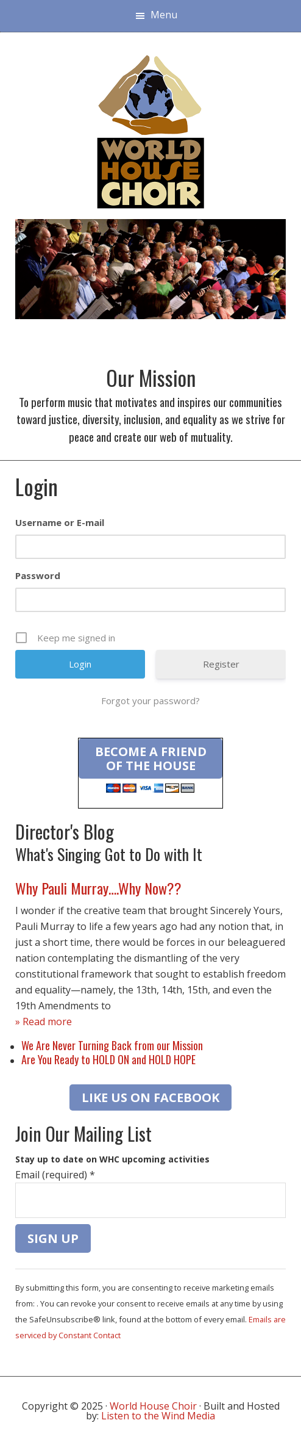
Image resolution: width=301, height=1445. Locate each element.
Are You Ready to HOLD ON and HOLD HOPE (108, 1059)
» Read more (43, 1021)
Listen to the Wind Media (158, 1415)
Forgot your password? (150, 700)
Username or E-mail (59, 522)
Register (221, 664)
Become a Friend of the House (151, 758)
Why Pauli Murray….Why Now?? (98, 888)
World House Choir (153, 1406)
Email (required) (55, 1174)
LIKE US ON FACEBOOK (150, 1097)
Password (37, 575)
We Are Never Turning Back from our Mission (112, 1045)
